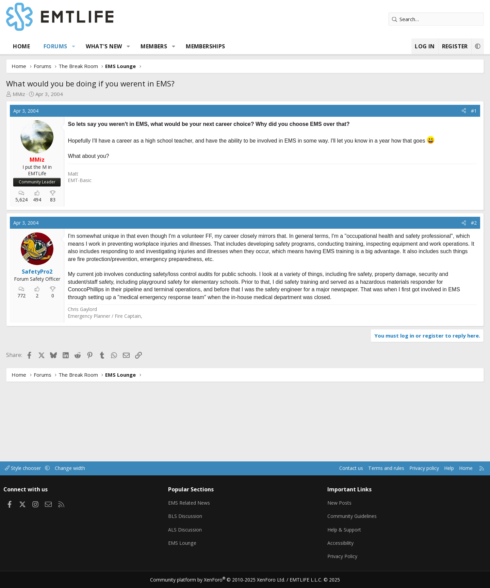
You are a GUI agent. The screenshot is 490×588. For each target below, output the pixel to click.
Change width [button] (101, 470)
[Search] (413, 19)
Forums (78, 46)
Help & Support (337, 530)
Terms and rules (352, 470)
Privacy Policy (335, 557)
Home (44, 46)
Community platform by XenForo (222, 580)
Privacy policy (393, 470)
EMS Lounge (191, 544)
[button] (96, 46)
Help (419, 470)
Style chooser (52, 470)
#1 (451, 111)
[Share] (441, 111)
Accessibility (333, 544)
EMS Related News (199, 504)
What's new (127, 46)
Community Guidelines (345, 517)
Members (176, 46)
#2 (451, 298)
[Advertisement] (145, 217)
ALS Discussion (194, 530)
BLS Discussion (194, 517)
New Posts (332, 504)
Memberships (228, 46)
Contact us (316, 470)
